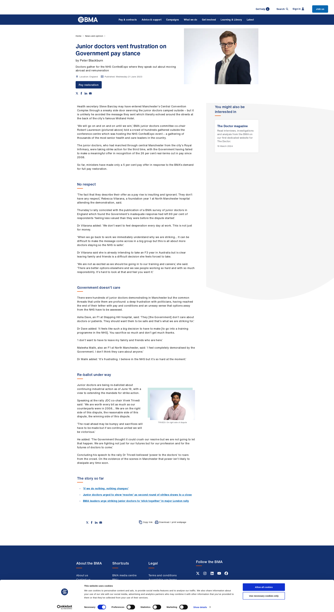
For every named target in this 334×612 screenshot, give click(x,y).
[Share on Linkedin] (86, 93)
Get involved (209, 19)
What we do (190, 19)
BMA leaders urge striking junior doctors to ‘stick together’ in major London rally (136, 501)
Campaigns (172, 19)
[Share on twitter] (77, 93)
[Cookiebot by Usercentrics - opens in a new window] (65, 606)
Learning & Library (231, 19)
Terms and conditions (162, 575)
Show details (200, 606)
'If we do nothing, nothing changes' (106, 488)
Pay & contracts (128, 19)
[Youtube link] (219, 574)
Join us (320, 9)
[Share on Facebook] (81, 93)
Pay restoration (89, 85)
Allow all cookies (264, 586)
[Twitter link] (198, 574)
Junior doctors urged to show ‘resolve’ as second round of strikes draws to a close (137, 495)
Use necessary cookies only (264, 595)
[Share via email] (90, 93)
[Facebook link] (226, 574)
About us (82, 575)
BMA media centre (124, 575)
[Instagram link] (205, 574)
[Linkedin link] (212, 574)
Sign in (298, 9)
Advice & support (151, 19)
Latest (250, 19)
